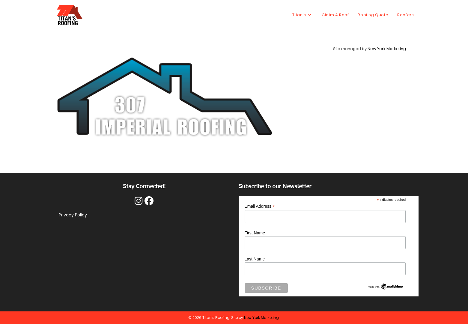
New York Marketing (387, 49)
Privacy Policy (73, 215)
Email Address (260, 206)
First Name (255, 232)
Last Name (255, 259)
